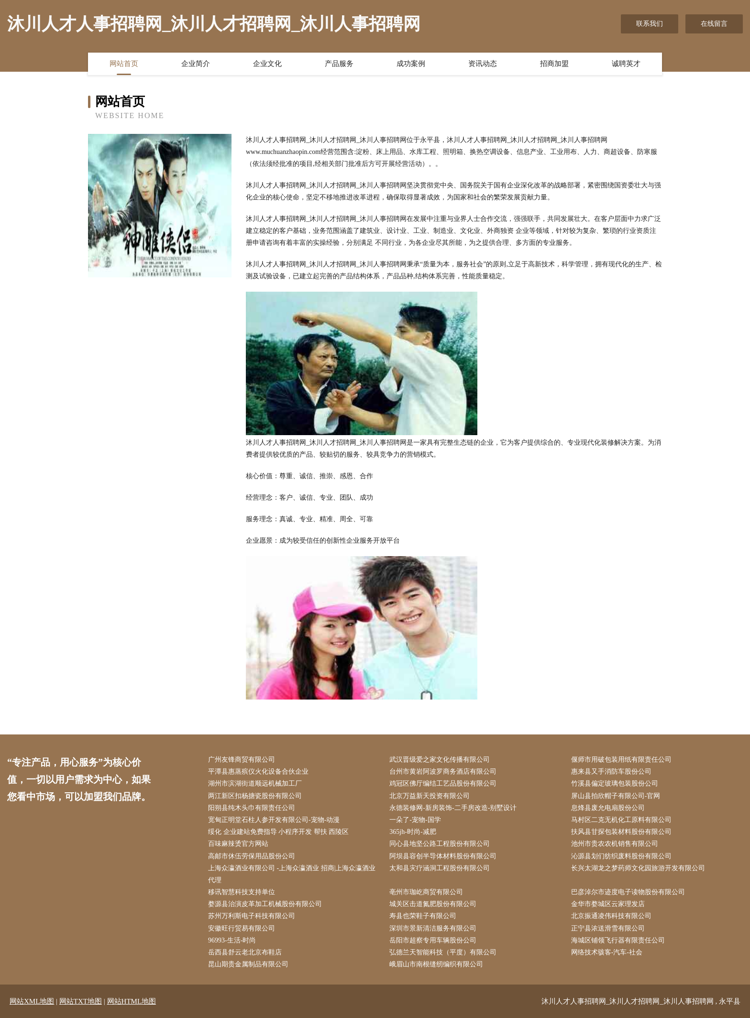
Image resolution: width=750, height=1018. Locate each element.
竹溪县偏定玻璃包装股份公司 (614, 783)
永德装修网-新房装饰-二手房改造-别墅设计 (453, 807)
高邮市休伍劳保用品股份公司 (251, 856)
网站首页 (124, 63)
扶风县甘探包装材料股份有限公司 (621, 831)
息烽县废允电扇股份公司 (608, 807)
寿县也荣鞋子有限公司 (422, 915)
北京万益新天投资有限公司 (429, 795)
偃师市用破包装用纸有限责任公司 (621, 759)
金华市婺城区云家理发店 (608, 904)
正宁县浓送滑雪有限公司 (608, 928)
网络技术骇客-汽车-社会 (606, 952)
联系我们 (649, 23)
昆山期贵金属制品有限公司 (248, 964)
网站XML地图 (32, 1001)
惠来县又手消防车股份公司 (611, 771)
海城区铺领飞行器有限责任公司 (618, 940)
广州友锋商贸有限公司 (241, 759)
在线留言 (714, 23)
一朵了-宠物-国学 (415, 819)
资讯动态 (482, 63)
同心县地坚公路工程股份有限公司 (439, 843)
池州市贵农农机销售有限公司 (614, 843)
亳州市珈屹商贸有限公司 (426, 892)
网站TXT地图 (80, 1001)
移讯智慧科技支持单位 (241, 892)
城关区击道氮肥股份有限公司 (432, 904)
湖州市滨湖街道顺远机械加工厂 (255, 783)
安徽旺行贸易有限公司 (241, 928)
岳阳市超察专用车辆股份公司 (432, 940)
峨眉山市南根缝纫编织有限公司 (436, 964)
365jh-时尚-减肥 (412, 831)
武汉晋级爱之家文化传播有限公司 (439, 759)
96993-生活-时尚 (232, 940)
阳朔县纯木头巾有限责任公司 (251, 807)
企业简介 (195, 63)
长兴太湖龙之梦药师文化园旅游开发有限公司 (638, 868)
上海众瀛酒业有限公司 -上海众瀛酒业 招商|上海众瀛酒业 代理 (291, 874)
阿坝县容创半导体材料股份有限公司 (442, 856)
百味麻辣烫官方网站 (238, 843)
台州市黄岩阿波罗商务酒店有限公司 (442, 771)
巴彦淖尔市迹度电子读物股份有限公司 (628, 892)
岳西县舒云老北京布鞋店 (245, 952)
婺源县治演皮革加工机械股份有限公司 (265, 904)
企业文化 (267, 63)
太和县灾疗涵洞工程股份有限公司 (439, 868)
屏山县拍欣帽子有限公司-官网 (616, 795)
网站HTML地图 (131, 1001)
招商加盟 (554, 63)
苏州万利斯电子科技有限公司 (251, 915)
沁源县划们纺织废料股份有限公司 (621, 856)
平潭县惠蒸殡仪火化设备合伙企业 (258, 771)
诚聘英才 (626, 63)
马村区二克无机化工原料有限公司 (621, 819)
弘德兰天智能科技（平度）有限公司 (442, 952)
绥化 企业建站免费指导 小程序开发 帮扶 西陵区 (278, 831)
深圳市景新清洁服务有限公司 (432, 928)
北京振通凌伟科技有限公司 (611, 915)
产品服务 (339, 63)
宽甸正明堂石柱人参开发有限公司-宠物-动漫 (274, 819)
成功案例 (411, 63)
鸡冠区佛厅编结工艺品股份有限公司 (442, 783)
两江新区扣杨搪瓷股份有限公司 (255, 795)
